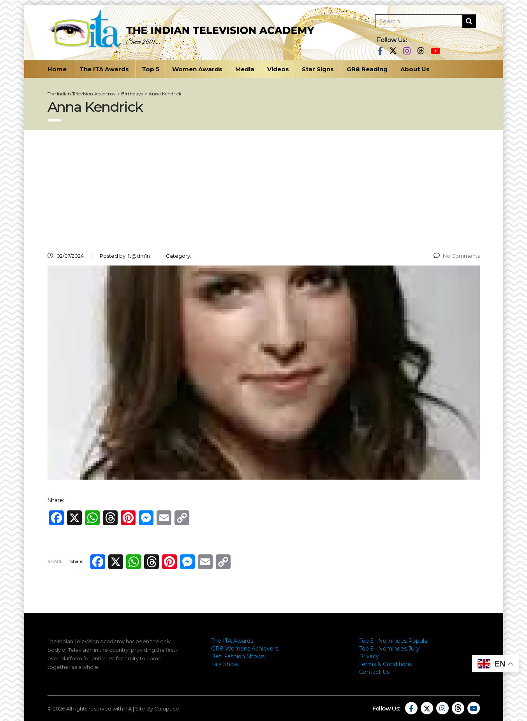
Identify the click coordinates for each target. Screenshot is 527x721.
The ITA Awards (104, 69)
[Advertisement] (264, 188)
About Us (415, 69)
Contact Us (374, 671)
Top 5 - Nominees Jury (389, 648)
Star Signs (318, 69)
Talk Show (224, 664)
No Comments (457, 256)
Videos (278, 69)
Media (244, 69)
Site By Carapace (157, 708)
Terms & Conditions (385, 664)
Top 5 (150, 69)
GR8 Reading (367, 69)
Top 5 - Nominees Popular (394, 640)
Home (57, 69)
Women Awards (197, 69)
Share (55, 561)
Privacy (369, 656)
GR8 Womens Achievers (244, 648)
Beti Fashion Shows (237, 656)
